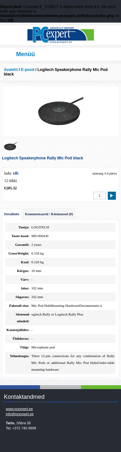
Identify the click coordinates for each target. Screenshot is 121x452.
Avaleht (11, 69)
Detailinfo (11, 214)
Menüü (25, 54)
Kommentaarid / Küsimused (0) (49, 214)
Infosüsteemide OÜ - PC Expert (60, 35)
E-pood (27, 69)
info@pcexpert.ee (20, 414)
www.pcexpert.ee (19, 409)
